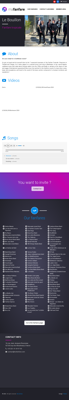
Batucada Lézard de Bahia (12, 235)
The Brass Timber (32, 293)
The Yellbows (31, 237)
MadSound (30, 299)
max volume (24, 145)
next (11, 145)
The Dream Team (55, 295)
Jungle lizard (8, 278)
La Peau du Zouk (55, 286)
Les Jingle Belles (55, 265)
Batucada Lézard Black (12, 244)
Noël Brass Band (55, 284)
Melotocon (8, 256)
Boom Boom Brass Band (12, 239)
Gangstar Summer (32, 265)
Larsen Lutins (9, 289)
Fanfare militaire (32, 260)
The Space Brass (32, 286)
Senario (52, 299)
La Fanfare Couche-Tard (34, 228)
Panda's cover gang (33, 275)
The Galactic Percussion (34, 258)
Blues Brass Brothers (33, 278)
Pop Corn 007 (54, 289)
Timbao (52, 280)
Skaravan (11, 155)
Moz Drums (30, 302)
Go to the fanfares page (34, 323)
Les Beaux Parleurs (10, 275)
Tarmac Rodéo (31, 252)
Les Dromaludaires (55, 241)
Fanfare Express (10, 302)
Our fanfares (32, 9)
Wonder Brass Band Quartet (35, 295)
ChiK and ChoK (54, 310)
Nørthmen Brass (10, 280)
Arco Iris (7, 310)
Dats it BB (8, 308)
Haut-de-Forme (9, 265)
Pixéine (65, 393)
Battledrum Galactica (56, 260)
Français (64, 1)
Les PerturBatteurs (55, 258)
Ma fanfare (20, 393)
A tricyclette (53, 297)
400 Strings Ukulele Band (34, 244)
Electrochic (53, 293)
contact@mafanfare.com (15, 352)
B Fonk (52, 252)
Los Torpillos (31, 308)
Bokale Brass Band (10, 306)
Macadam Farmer (32, 306)
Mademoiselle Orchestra (12, 295)
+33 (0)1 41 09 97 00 (13, 349)
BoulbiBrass (30, 284)
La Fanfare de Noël (10, 248)
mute (17, 145)
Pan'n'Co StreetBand (56, 237)
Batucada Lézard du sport (35, 282)
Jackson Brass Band (56, 226)
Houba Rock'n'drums (11, 286)
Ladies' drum (54, 263)
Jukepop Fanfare (55, 239)
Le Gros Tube (31, 248)
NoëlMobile (53, 233)
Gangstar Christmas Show (57, 267)
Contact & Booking (47, 9)
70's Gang (53, 231)
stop (14, 145)
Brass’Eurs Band (32, 233)
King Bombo (53, 269)
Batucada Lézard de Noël (12, 267)
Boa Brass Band (54, 275)
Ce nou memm (12, 158)
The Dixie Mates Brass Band (35, 269)
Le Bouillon (30, 271)
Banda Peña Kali (32, 241)
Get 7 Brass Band (55, 291)
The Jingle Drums (55, 256)
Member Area (61, 9)
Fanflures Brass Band (33, 267)
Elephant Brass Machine (12, 271)
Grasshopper (9, 263)
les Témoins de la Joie (11, 237)
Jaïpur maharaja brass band (35, 254)
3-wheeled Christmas (11, 282)
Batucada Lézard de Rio (57, 306)
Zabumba (8, 297)
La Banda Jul (54, 278)
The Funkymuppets (55, 228)
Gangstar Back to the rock (57, 254)
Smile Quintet (54, 282)
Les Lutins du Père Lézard (35, 280)
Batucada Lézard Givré (34, 226)
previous (5, 145)
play (8, 146)
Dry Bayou (8, 233)
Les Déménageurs (10, 284)
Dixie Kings (30, 231)
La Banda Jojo (9, 293)
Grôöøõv (52, 235)
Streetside (8, 260)
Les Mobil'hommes (33, 256)
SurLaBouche (9, 269)
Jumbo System (9, 299)
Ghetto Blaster (9, 226)
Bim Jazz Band (9, 241)
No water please (55, 308)
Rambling (11, 161)
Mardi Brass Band (10, 252)
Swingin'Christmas (10, 254)
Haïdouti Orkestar (32, 263)
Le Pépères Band (32, 239)
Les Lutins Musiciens (33, 235)
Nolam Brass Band (10, 258)
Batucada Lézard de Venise (35, 297)
